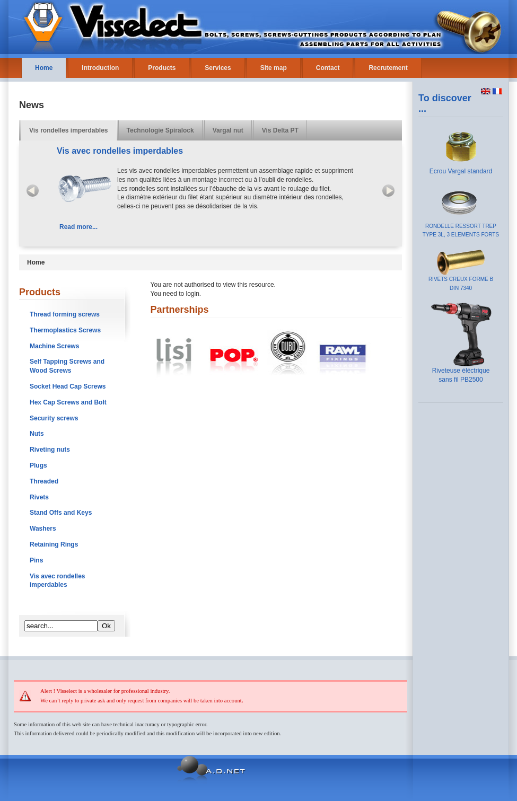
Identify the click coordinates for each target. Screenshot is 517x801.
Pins (36, 560)
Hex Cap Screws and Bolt (68, 402)
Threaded (44, 481)
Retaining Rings (54, 544)
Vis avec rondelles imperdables (57, 581)
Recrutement (388, 68)
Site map (273, 68)
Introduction (100, 68)
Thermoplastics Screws (65, 330)
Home (43, 68)
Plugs (38, 465)
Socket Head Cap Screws (68, 386)
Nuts (37, 433)
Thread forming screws (65, 314)
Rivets (39, 497)
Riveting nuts (50, 449)
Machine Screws (54, 346)
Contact (328, 68)
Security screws (54, 418)
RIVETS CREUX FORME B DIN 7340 (460, 280)
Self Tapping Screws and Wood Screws (67, 366)
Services (218, 68)
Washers (43, 528)
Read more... (78, 227)
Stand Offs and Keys (61, 512)
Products (162, 68)
